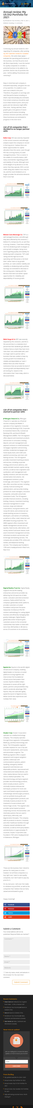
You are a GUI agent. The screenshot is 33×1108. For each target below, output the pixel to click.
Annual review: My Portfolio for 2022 (15, 1080)
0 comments (18, 23)
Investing (11, 23)
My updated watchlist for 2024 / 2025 (15, 1077)
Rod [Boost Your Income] (12, 20)
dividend (5, 23)
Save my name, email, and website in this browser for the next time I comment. (16, 974)
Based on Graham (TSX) (16, 1013)
